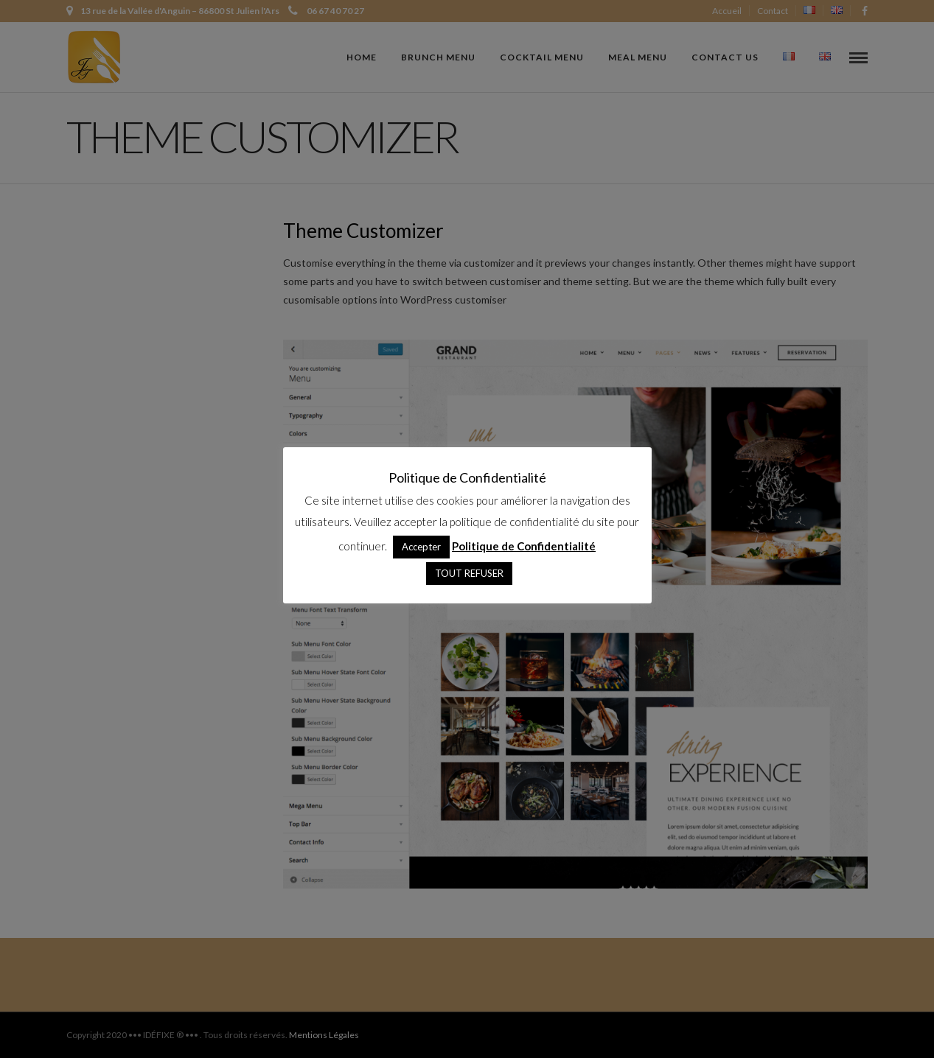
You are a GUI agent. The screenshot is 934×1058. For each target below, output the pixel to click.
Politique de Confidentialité (524, 546)
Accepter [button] (421, 547)
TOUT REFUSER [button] (469, 573)
